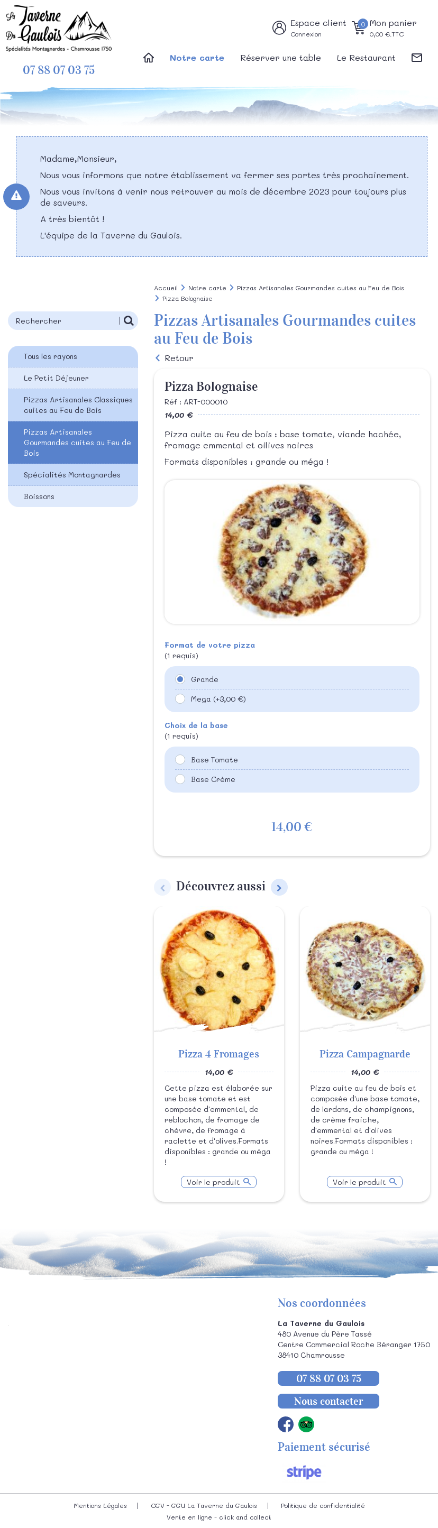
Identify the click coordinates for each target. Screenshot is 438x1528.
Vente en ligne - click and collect (219, 1517)
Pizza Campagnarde (365, 1053)
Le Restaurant (366, 57)
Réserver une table (280, 57)
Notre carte (197, 57)
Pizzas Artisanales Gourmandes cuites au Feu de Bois (77, 442)
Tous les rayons (50, 356)
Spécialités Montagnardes (72, 475)
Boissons (39, 496)
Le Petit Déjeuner (56, 378)
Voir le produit (213, 1182)
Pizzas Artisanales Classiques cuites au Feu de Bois (78, 404)
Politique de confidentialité (323, 1505)
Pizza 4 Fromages (218, 1053)
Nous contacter (328, 1401)
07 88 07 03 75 (59, 70)
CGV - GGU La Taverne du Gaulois (204, 1505)
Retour (179, 358)
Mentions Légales (100, 1505)
